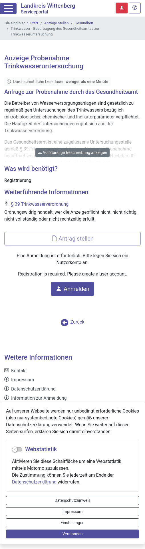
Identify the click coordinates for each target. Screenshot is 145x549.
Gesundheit (84, 23)
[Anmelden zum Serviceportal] (122, 8)
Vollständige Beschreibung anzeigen (72, 152)
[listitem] (72, 370)
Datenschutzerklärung (34, 482)
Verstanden (73, 534)
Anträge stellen (56, 23)
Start (34, 23)
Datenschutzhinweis (72, 500)
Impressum (72, 511)
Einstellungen (72, 522)
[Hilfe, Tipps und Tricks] (135, 8)
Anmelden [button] (72, 289)
